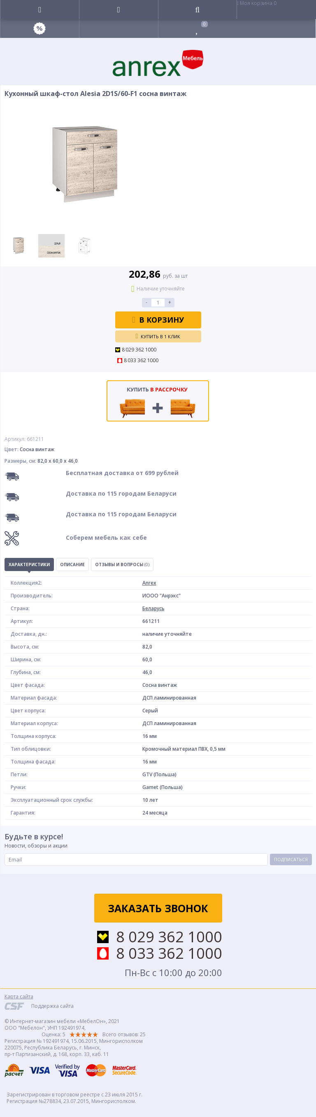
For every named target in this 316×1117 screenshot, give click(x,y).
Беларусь (153, 608)
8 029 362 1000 (139, 350)
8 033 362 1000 (141, 360)
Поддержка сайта (52, 1005)
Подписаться (291, 859)
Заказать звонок (158, 908)
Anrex (149, 582)
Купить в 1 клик (158, 336)
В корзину (158, 320)
